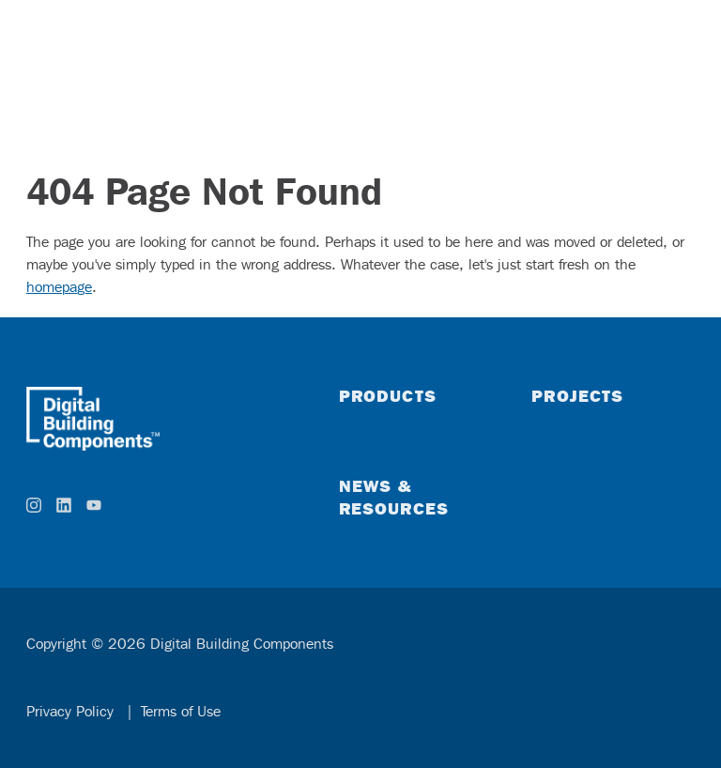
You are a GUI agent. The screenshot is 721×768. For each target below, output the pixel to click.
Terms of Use (181, 711)
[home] (160, 419)
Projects (577, 395)
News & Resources (394, 496)
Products (388, 395)
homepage (59, 287)
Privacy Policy (72, 711)
